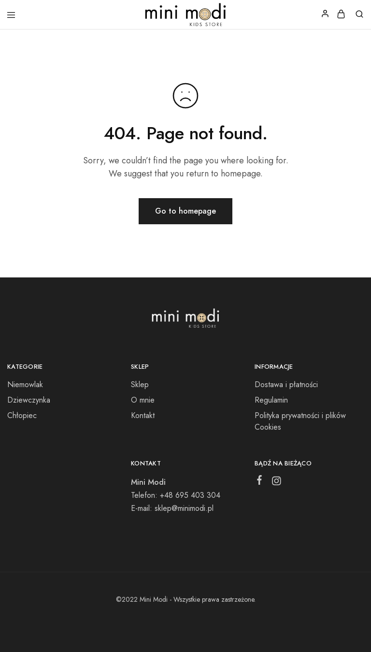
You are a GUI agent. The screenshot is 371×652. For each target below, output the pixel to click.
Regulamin (271, 400)
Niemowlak (25, 384)
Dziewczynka (28, 400)
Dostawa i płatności (286, 384)
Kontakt (143, 415)
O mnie (143, 400)
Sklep (140, 384)
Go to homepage (185, 211)
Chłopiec (22, 415)
